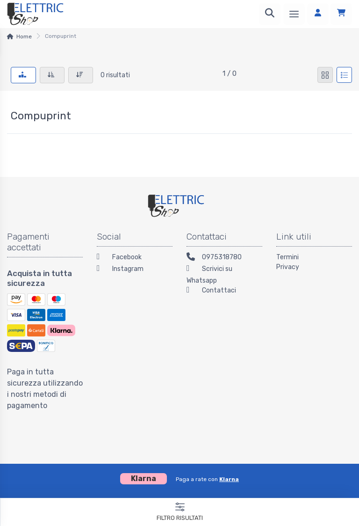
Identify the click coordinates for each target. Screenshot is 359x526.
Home (24, 36)
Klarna (229, 479)
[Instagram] (134, 270)
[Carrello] (341, 14)
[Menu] (294, 14)
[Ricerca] (269, 14)
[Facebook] (134, 258)
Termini (287, 257)
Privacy (287, 267)
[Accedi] (318, 14)
